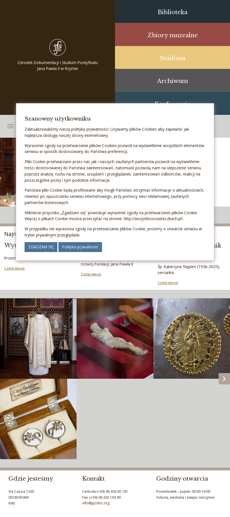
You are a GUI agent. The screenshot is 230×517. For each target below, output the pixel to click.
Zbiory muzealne (172, 35)
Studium (172, 58)
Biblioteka (172, 12)
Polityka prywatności (80, 246)
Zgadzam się (41, 246)
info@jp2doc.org (96, 503)
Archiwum (172, 80)
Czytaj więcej (14, 268)
